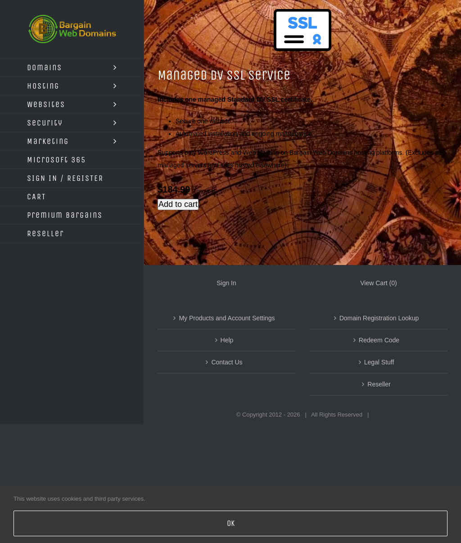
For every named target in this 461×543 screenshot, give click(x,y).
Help (227, 340)
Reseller (378, 384)
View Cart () (378, 283)
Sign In (226, 283)
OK (231, 523)
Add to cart (178, 204)
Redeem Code (379, 340)
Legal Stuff (379, 362)
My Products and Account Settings (227, 318)
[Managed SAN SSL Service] (302, 38)
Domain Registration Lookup (379, 318)
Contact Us (226, 362)
